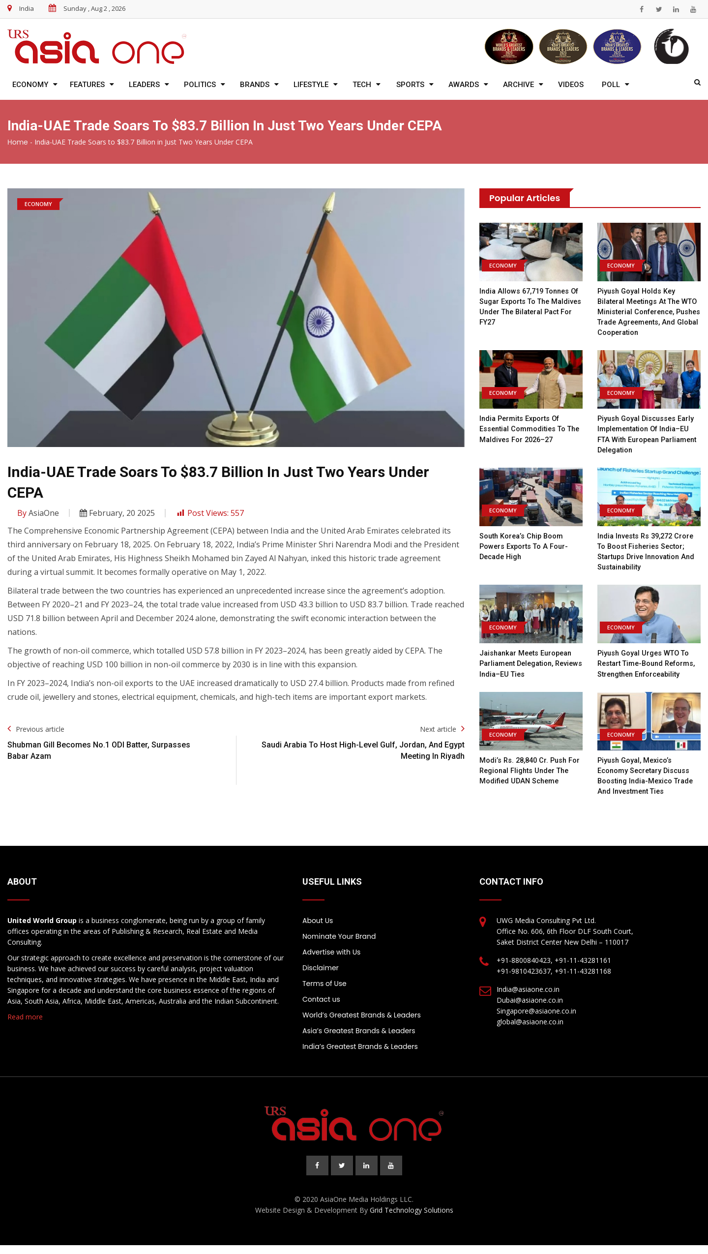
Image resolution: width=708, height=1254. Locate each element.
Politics (200, 84)
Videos (571, 84)
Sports (410, 84)
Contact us (321, 1008)
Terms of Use (324, 992)
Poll (611, 84)
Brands (254, 84)
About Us (317, 929)
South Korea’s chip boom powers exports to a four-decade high (525, 546)
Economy (30, 84)
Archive (518, 84)
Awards (463, 84)
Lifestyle (311, 84)
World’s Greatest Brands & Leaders (361, 1024)
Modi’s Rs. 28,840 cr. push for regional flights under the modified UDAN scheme (528, 780)
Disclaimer (320, 977)
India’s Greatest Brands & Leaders (360, 1055)
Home (17, 142)
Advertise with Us (331, 961)
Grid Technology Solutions (411, 1219)
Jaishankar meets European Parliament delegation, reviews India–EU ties (528, 663)
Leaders (144, 84)
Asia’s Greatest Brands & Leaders (358, 1040)
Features (87, 84)
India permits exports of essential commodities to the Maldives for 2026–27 (525, 429)
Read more (25, 1025)
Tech (362, 84)
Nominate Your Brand (339, 945)
